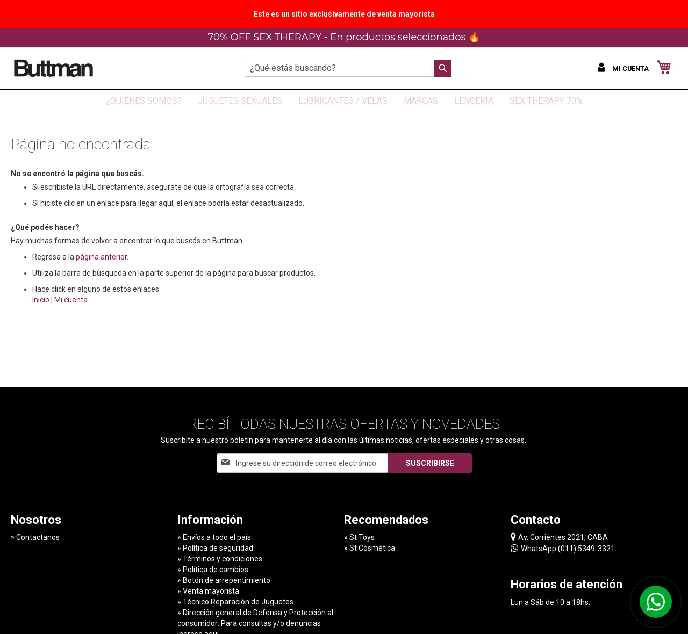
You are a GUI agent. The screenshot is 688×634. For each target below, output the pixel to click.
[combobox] (348, 68)
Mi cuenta (71, 300)
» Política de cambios (212, 569)
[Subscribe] (430, 463)
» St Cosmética (369, 548)
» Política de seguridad (215, 548)
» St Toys (359, 537)
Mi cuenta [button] (631, 68)
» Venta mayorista (208, 591)
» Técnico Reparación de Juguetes (235, 601)
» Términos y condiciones (219, 558)
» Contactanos (35, 537)
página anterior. (102, 257)
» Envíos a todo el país (214, 537)
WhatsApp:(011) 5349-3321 (563, 548)
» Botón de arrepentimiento (223, 580)
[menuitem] (144, 101)
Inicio (40, 300)
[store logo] (54, 68)
